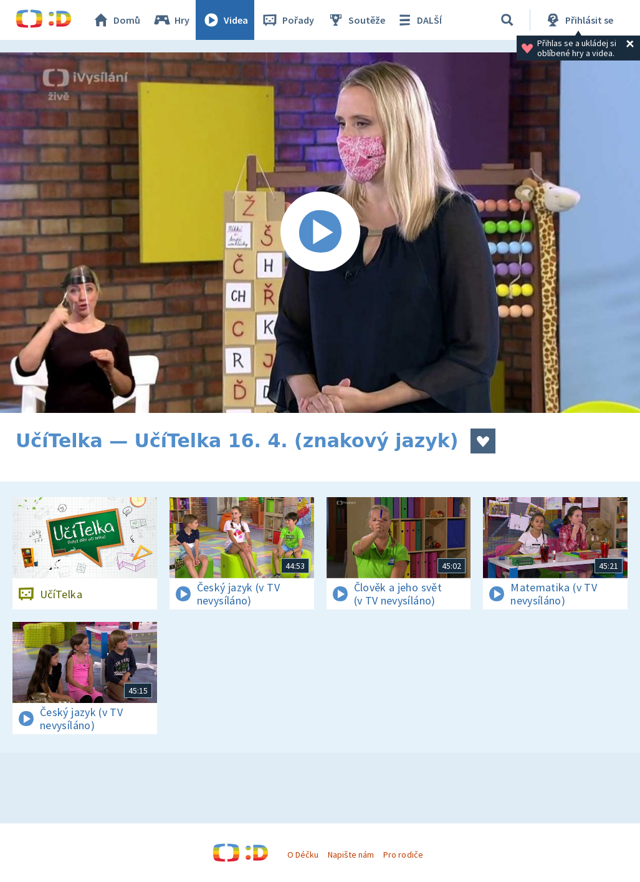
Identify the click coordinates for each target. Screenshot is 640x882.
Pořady (287, 20)
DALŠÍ (418, 20)
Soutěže (356, 20)
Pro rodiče (403, 854)
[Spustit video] (320, 232)
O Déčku (302, 854)
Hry (171, 20)
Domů (116, 20)
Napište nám (351, 854)
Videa (225, 20)
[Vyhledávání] (507, 20)
